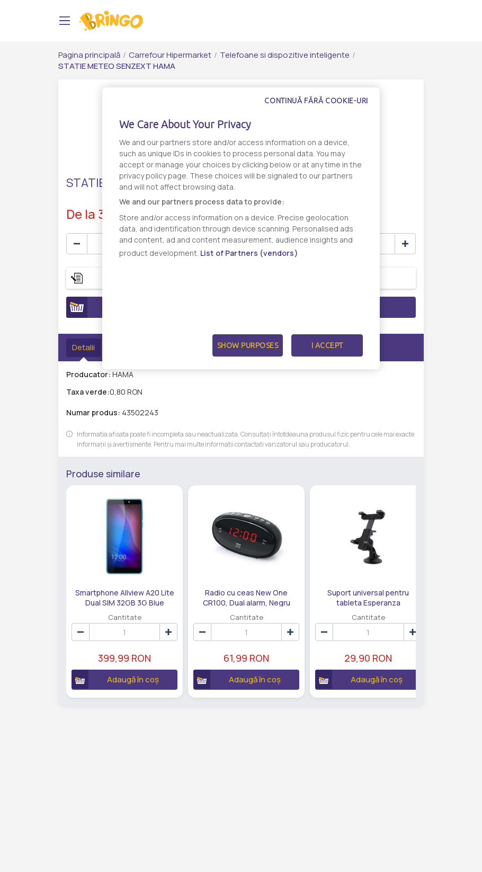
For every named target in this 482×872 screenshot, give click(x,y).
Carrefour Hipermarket (170, 54)
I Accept (327, 345)
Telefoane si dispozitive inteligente (285, 54)
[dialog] (241, 228)
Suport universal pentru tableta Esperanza (330, 585)
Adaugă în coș (111, 667)
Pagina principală (89, 54)
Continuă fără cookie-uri (316, 100)
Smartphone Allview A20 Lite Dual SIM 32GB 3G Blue (117, 585)
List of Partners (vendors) (249, 253)
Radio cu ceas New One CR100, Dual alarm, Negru (223, 585)
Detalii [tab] (83, 347)
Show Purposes (248, 345)
